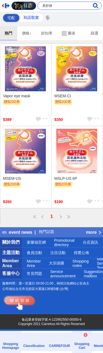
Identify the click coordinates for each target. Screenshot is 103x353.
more (93, 232)
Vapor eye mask (16, 96)
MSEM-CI (62, 96)
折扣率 (46, 33)
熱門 (8, 33)
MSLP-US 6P (65, 178)
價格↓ (26, 33)
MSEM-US (12, 178)
